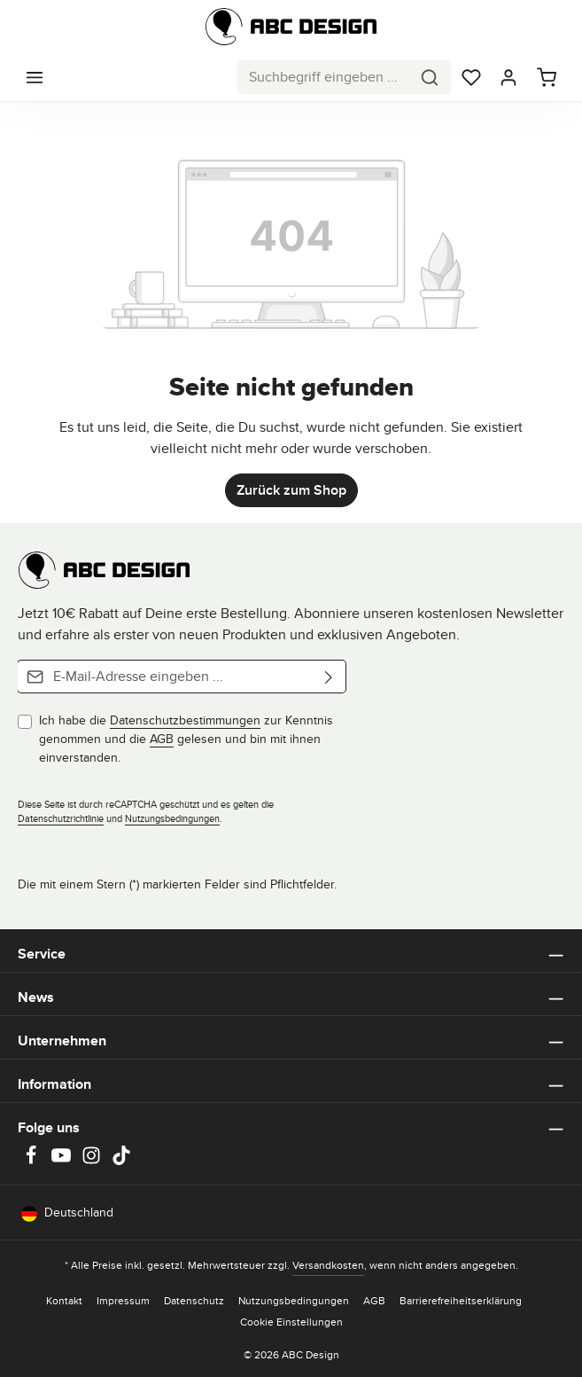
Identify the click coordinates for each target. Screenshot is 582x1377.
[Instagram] (93, 1161)
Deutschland (67, 1212)
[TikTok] (121, 1161)
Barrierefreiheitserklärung (461, 1300)
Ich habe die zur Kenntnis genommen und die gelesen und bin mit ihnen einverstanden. (186, 738)
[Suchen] (430, 77)
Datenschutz (194, 1300)
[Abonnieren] (329, 676)
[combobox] (323, 77)
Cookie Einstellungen (291, 1321)
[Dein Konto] (508, 77)
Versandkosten (328, 1264)
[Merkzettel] (471, 77)
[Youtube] (62, 1161)
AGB (162, 738)
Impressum (123, 1300)
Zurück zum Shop (291, 490)
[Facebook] (32, 1161)
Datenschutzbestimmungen (185, 720)
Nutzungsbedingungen (172, 818)
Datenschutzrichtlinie (61, 818)
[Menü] (34, 77)
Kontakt (64, 1300)
